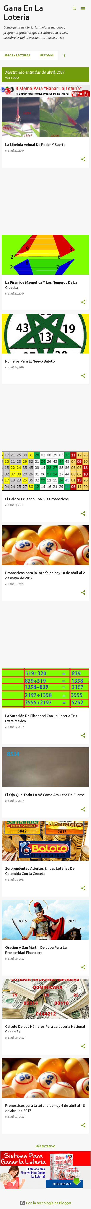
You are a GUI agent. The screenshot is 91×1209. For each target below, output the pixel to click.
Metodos (47, 55)
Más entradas (45, 1146)
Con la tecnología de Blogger (45, 1203)
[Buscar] (74, 8)
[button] (83, 159)
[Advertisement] (45, 201)
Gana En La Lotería (23, 12)
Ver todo (12, 77)
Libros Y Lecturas (16, 55)
